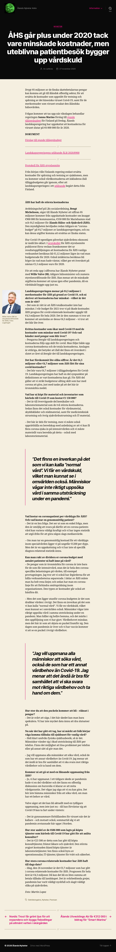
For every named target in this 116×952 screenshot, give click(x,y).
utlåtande (59, 186)
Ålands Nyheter (20, 945)
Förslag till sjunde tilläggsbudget (43, 140)
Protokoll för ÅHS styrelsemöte (42, 165)
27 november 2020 (67, 69)
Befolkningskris (34, 900)
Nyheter (58, 27)
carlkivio (49, 69)
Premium (53, 900)
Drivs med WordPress (40, 945)
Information (94, 8)
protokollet (54, 243)
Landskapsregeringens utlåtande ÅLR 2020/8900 (52, 152)
